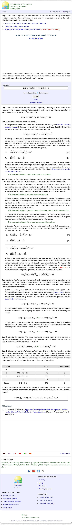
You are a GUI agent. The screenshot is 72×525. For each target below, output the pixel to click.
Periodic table (18, 485)
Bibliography (51, 520)
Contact (24, 515)
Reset (36, 99)
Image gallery (15, 8)
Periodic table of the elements (21, 4)
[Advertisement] (36, 56)
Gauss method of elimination (15, 299)
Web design (42, 486)
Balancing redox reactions (11, 504)
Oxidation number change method (17, 26)
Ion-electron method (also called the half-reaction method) (25, 23)
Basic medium (43, 93)
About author (18, 488)
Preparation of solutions (10, 498)
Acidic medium (30, 93)
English (66, 12)
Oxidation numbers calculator (12, 501)
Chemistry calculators (18, 6)
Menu (4, 12)
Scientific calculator (9, 495)
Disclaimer (59, 520)
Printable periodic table (46, 497)
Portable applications (45, 500)
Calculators (55, 12)
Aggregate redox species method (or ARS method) (23, 29)
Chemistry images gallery (46, 503)
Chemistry (42, 480)
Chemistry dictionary (45, 489)
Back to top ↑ (65, 453)
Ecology (41, 483)
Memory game (7, 507)
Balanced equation (36, 102)
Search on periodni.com (30, 517)
